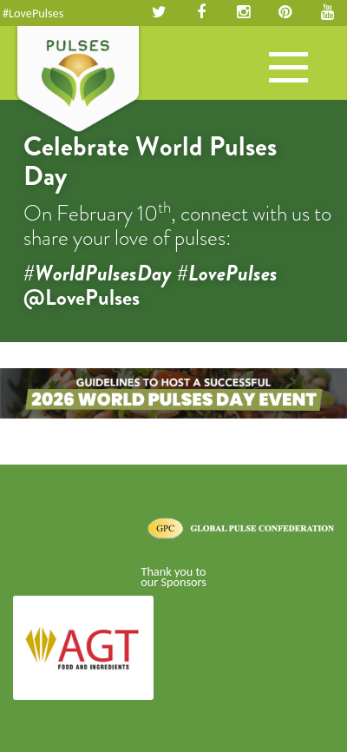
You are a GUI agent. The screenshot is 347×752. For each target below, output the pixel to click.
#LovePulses (33, 13)
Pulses (78, 80)
